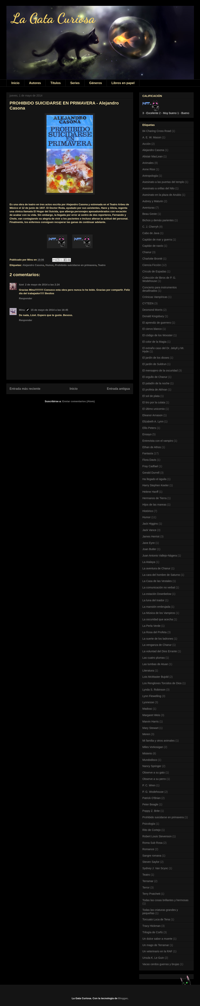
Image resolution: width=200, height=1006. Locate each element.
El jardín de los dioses (155, 357)
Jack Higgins (150, 523)
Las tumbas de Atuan (155, 664)
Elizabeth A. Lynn (152, 421)
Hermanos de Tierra (154, 498)
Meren (146, 734)
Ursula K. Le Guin (153, 957)
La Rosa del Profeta (154, 632)
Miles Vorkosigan (152, 747)
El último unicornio (153, 408)
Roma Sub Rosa (152, 842)
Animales (148, 162)
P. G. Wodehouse (152, 791)
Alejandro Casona (33, 265)
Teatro (102, 265)
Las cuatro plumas (153, 657)
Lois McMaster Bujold (155, 676)
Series (75, 83)
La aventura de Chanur (156, 568)
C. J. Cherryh (150, 226)
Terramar (147, 881)
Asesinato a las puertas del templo (163, 181)
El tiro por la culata (153, 402)
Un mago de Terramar (155, 945)
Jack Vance (149, 530)
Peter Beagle (150, 804)
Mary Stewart (150, 727)
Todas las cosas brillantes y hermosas (165, 900)
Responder (25, 298)
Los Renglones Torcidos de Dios (162, 683)
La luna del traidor (153, 600)
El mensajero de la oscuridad (160, 370)
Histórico (147, 511)
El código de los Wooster (157, 335)
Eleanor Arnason (152, 415)
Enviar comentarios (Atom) (78, 401)
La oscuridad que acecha (157, 619)
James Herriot (150, 536)
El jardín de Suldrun (154, 364)
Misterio (147, 753)
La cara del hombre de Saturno (161, 574)
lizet (21, 284)
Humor (50, 265)
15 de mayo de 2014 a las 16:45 (49, 309)
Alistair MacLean (152, 156)
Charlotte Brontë (152, 258)
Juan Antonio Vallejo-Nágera (159, 555)
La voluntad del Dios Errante (159, 651)
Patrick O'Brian (151, 798)
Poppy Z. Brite (151, 810)
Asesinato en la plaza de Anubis (161, 194)
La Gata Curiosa (53, 18)
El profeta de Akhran (154, 389)
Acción (146, 143)
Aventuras (148, 207)
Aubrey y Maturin (152, 201)
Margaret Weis (151, 715)
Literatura (148, 670)
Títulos (55, 83)
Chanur (146, 252)
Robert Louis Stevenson (156, 836)
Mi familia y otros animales (158, 740)
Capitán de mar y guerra (157, 239)
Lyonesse (148, 702)
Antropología (150, 175)
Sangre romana (151, 855)
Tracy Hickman (151, 925)
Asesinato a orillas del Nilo (158, 188)
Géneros (95, 83)
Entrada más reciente (25, 388)
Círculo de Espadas (154, 271)
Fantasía (147, 453)
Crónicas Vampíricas (154, 296)
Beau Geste (149, 213)
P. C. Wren (148, 785)
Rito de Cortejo (151, 829)
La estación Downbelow (156, 593)
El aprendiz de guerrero (156, 322)
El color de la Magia (154, 341)
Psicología (148, 823)
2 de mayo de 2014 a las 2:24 (42, 284)
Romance (148, 849)
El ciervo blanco (152, 328)
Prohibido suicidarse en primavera (75, 265)
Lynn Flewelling (151, 696)
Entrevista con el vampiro (157, 440)
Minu (22, 309)
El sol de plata (151, 396)
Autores (35, 83)
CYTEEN (148, 303)
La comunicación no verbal (158, 587)
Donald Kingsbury (153, 316)
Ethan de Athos (151, 447)
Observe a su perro (154, 778)
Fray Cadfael (150, 466)
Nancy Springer (151, 766)
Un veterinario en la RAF (157, 951)
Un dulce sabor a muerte (157, 938)
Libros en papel (123, 83)
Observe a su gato (153, 772)
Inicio (15, 83)
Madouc (147, 708)
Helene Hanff (150, 491)
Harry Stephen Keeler (155, 485)
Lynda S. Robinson (153, 689)
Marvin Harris (150, 721)
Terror (146, 887)
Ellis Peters (149, 427)
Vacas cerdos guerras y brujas (160, 964)
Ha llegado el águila (154, 479)
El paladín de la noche (156, 383)
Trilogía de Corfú (152, 932)
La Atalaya (148, 562)
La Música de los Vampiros (158, 612)
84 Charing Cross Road (156, 131)
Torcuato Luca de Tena (156, 919)
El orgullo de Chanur (154, 376)
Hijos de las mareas (154, 504)
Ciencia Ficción (151, 265)
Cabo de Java (150, 233)
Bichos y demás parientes (158, 220)
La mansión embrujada (156, 606)
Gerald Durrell (150, 472)
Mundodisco (149, 759)
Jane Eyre (148, 542)
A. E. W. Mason (151, 137)
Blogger (123, 998)
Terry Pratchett (151, 893)
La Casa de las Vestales (157, 581)
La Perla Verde (151, 625)
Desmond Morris (152, 309)
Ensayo (147, 434)
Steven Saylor (150, 861)
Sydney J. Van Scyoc (155, 868)
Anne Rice (148, 169)
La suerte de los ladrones (157, 638)
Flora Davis (149, 459)
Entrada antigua (118, 388)
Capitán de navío (152, 245)
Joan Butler (149, 549)
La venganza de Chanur (156, 644)
